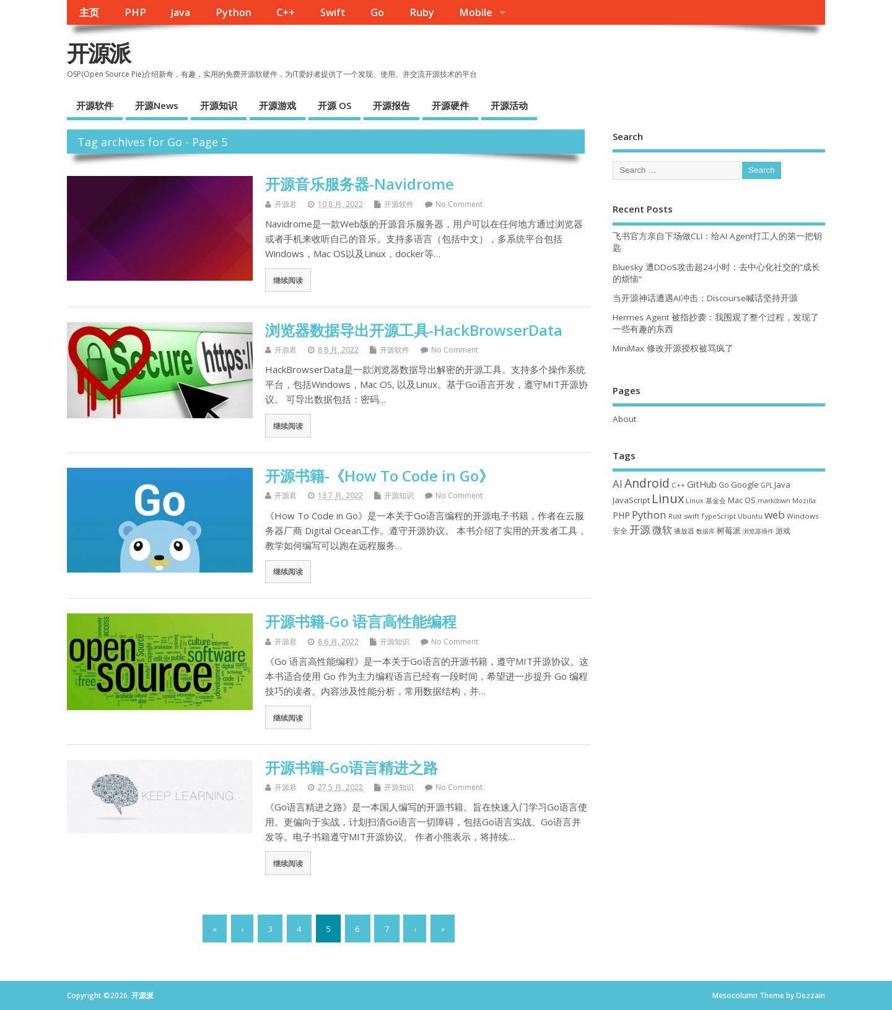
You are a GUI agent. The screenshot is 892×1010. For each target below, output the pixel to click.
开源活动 (509, 105)
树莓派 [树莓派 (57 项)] (729, 530)
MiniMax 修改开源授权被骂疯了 (673, 348)
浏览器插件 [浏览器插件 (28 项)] (758, 531)
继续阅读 (288, 280)
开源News (156, 105)
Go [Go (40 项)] (724, 485)
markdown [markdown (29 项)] (774, 500)
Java (180, 12)
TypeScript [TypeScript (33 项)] (718, 515)
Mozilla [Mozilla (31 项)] (804, 500)
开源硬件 (450, 105)
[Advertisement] (719, 647)
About (624, 418)
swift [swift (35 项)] (691, 515)
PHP (135, 12)
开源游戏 (277, 105)
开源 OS (334, 105)
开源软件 (94, 105)
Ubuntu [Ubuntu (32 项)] (750, 515)
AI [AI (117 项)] (618, 483)
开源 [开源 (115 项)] (639, 529)
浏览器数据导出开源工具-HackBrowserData (413, 330)
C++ (285, 12)
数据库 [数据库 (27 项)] (705, 531)
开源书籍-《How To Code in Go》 (379, 475)
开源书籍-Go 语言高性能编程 (361, 621)
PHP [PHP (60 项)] (621, 515)
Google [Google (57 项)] (745, 484)
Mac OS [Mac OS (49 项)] (742, 500)
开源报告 (391, 105)
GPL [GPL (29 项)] (766, 485)
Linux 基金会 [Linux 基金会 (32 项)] (706, 500)
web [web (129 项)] (774, 514)
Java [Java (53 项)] (782, 484)
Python (233, 12)
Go (377, 12)
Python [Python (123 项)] (649, 514)
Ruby (421, 12)
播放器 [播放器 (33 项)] (684, 530)
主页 (89, 12)
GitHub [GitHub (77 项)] (702, 484)
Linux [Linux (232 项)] (668, 498)
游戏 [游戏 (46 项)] (783, 530)
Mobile (475, 12)
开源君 (285, 204)
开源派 (98, 53)
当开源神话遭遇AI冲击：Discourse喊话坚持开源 (705, 298)
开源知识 (218, 105)
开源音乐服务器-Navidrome (359, 183)
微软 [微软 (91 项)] (662, 530)
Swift (333, 12)
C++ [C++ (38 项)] (678, 485)
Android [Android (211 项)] (647, 483)
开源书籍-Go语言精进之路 (351, 767)
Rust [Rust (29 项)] (675, 516)
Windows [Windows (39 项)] (803, 515)
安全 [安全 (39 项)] (620, 530)
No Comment (459, 204)
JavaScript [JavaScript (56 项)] (631, 500)
